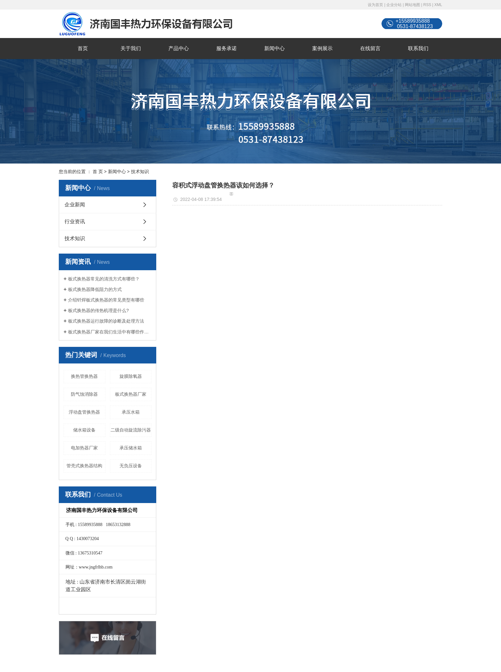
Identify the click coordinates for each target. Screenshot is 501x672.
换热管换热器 (84, 376)
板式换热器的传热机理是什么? (98, 310)
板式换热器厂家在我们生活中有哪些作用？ (109, 331)
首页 (83, 48)
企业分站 (394, 5)
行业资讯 (75, 221)
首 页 (98, 171)
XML (438, 5)
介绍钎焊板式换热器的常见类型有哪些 (106, 299)
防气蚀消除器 (84, 394)
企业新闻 (75, 204)
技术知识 (140, 171)
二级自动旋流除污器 (131, 429)
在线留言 (370, 48)
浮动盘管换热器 (84, 412)
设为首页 (375, 5)
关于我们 (130, 48)
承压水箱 (131, 412)
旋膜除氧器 (130, 376)
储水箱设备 (84, 429)
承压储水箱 (130, 447)
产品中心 (178, 48)
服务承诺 (226, 48)
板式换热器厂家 (130, 394)
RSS (427, 5)
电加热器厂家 (84, 447)
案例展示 (322, 48)
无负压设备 (130, 465)
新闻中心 (274, 48)
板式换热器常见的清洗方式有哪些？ (104, 278)
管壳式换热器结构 (84, 465)
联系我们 (418, 48)
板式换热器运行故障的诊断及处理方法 (106, 321)
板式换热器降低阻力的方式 (95, 289)
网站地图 (412, 5)
